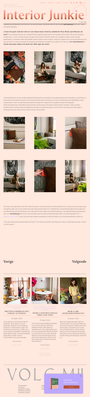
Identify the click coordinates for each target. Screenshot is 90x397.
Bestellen (71, 387)
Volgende (79, 261)
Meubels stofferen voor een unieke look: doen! (45, 314)
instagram (43, 3)
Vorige (9, 261)
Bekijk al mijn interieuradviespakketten (73, 312)
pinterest (65, 3)
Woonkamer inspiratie (20, 307)
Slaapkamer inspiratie (24, 389)
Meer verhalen (45, 354)
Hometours (21, 387)
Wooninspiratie (12, 306)
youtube (58, 3)
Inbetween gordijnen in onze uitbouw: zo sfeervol (17, 312)
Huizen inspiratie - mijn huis (45, 306)
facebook (51, 3)
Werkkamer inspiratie (24, 392)
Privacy (43, 389)
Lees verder (16, 345)
